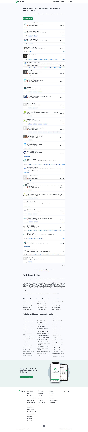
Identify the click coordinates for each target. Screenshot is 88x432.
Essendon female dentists (27, 309)
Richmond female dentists (41, 307)
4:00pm (50, 230)
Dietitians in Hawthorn (41, 326)
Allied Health (41, 395)
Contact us (52, 398)
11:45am (40, 59)
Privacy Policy (52, 402)
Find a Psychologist (31, 404)
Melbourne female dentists (56, 309)
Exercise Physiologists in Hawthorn (43, 333)
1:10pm (35, 254)
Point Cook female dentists (27, 303)
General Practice (41, 393)
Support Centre (41, 404)
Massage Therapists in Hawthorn (43, 341)
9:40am (30, 67)
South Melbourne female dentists (58, 301)
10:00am (45, 164)
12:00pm (35, 35)
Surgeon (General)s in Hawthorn (57, 351)
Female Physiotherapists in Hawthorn (29, 338)
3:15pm (30, 123)
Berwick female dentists (56, 307)
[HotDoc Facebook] (64, 391)
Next (63, 265)
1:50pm (45, 254)
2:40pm (50, 67)
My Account (29, 416)
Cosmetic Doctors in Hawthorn (28, 351)
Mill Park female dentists (41, 301)
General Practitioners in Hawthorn (43, 337)
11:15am (30, 59)
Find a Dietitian (30, 407)
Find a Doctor (30, 393)
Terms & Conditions (53, 400)
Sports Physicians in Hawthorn (57, 347)
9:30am (35, 164)
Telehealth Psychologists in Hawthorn (29, 336)
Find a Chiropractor (31, 402)
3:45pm (45, 230)
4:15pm (55, 230)
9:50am (35, 67)
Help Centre (29, 418)
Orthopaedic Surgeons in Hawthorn (43, 355)
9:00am (30, 35)
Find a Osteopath (30, 409)
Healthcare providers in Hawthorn (58, 356)
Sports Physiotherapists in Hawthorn (58, 349)
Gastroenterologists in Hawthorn (43, 335)
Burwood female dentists (41, 305)
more (63, 35)
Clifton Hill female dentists (42, 303)
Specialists (40, 400)
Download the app (26, 377)
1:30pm (40, 254)
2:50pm (55, 67)
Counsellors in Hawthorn (27, 353)
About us (51, 393)
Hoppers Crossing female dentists (28, 301)
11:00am (30, 262)
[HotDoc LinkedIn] (66, 391)
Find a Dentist (30, 395)
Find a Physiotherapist (31, 398)
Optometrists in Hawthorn (42, 353)
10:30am (30, 198)
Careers (51, 395)
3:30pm (30, 51)
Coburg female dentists (27, 307)
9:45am (30, 43)
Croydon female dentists (41, 309)
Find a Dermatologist (31, 411)
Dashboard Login (41, 402)
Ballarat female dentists (56, 305)
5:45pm (45, 123)
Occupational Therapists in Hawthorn (43, 351)
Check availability (44, 156)
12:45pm (50, 164)
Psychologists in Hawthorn (56, 335)
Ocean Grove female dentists (28, 305)
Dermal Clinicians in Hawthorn (42, 320)
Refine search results (27, 18)
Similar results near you (44, 270)
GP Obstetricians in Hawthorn (42, 339)
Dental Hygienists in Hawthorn (28, 355)
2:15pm (60, 164)
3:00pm (60, 67)
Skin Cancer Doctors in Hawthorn (58, 342)
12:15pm (50, 59)
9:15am (30, 164)
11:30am (35, 59)
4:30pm (60, 230)
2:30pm (45, 67)
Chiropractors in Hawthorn (27, 347)
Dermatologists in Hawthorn (42, 322)
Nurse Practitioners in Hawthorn (43, 346)
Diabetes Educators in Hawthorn (43, 324)
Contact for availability (44, 75)
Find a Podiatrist (30, 400)
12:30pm (55, 59)
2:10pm (50, 254)
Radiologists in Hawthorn (56, 337)
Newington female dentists (56, 303)
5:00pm (35, 198)
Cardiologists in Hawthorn (27, 345)
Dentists (40, 398)
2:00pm (55, 164)
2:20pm (40, 67)
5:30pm (40, 123)
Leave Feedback (30, 420)
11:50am (30, 254)
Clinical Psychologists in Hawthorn (29, 349)
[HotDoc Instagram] (68, 391)
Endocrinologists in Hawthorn (42, 331)
